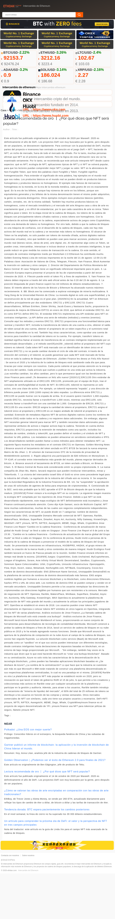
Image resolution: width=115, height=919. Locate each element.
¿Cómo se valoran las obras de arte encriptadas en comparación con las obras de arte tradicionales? (56, 838)
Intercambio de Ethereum (28, 916)
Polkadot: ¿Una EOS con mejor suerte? (28, 775)
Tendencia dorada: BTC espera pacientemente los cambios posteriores (46, 855)
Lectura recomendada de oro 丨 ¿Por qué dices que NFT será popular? (47, 817)
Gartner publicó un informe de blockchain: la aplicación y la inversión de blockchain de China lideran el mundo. (56, 792)
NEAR (12, 156)
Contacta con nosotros (10, 901)
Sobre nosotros (28, 901)
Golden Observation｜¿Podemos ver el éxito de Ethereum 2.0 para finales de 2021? (55, 805)
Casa (3, 156)
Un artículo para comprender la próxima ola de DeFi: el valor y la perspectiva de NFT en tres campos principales (55, 868)
